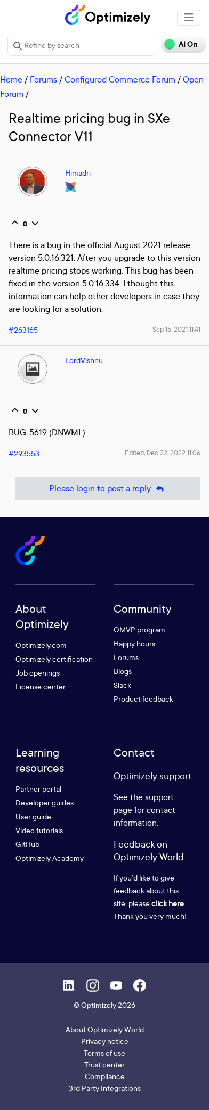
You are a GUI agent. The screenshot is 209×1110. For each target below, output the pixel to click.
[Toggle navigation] (188, 18)
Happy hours (134, 643)
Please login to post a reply (107, 488)
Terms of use (104, 1053)
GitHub (27, 844)
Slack (122, 685)
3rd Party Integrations (105, 1088)
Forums (43, 79)
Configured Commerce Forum (120, 79)
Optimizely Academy (49, 858)
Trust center (104, 1064)
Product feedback (143, 699)
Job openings (37, 673)
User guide (33, 816)
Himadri (78, 173)
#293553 (24, 453)
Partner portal (38, 789)
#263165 (23, 330)
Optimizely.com (41, 645)
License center (40, 686)
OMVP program (139, 629)
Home (11, 79)
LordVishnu (84, 360)
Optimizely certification (54, 659)
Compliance (105, 1076)
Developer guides (44, 802)
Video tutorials (39, 830)
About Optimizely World (105, 1029)
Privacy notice (104, 1041)
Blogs (123, 671)
